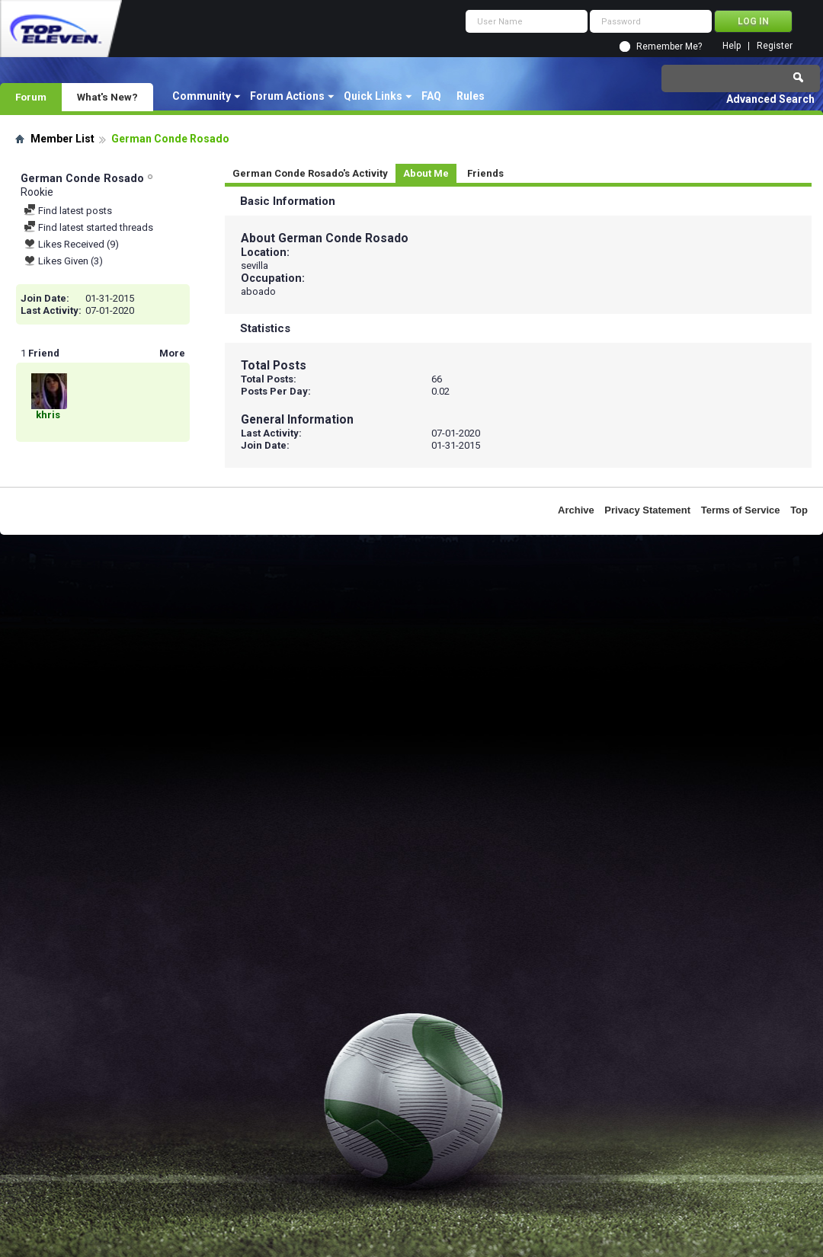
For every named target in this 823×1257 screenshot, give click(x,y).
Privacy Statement (647, 510)
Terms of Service (740, 510)
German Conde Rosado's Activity (310, 173)
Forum (30, 97)
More (172, 353)
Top (799, 510)
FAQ (431, 96)
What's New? (107, 97)
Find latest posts (68, 210)
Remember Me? (669, 46)
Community (201, 96)
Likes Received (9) (71, 244)
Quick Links (373, 96)
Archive (576, 510)
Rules (470, 96)
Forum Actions (287, 96)
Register (775, 46)
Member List (62, 139)
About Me (426, 173)
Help (731, 46)
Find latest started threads (88, 227)
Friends (485, 173)
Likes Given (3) (63, 261)
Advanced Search (770, 99)
